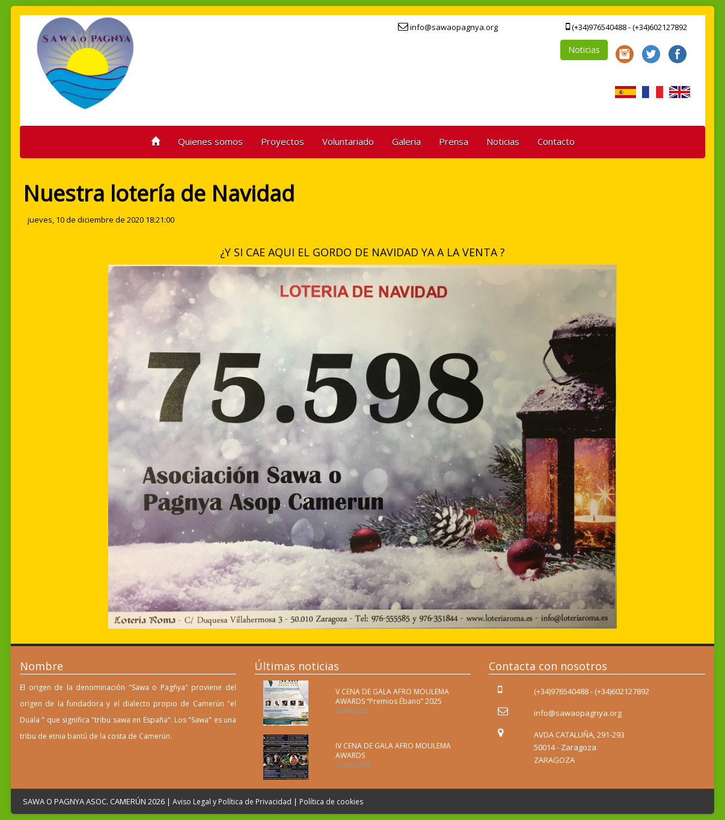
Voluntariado (348, 141)
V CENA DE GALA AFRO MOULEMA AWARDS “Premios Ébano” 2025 (392, 696)
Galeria (406, 141)
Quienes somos (210, 141)
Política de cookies (331, 802)
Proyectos (282, 141)
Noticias (584, 49)
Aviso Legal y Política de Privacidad (232, 802)
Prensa (453, 141)
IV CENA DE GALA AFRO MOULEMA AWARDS (393, 750)
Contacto (556, 141)
